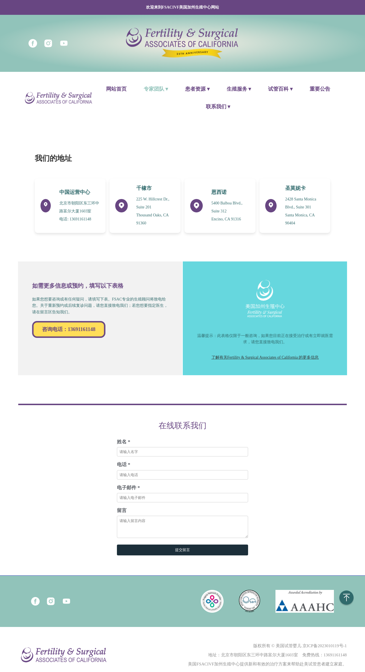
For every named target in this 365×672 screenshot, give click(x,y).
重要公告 (320, 89)
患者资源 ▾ (197, 89)
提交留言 (182, 553)
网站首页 (116, 89)
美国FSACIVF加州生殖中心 (214, 667)
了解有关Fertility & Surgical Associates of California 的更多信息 (269, 357)
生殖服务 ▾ (239, 89)
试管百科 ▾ (280, 89)
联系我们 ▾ (218, 106)
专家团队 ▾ (156, 89)
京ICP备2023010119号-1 (325, 649)
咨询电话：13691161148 (65, 329)
